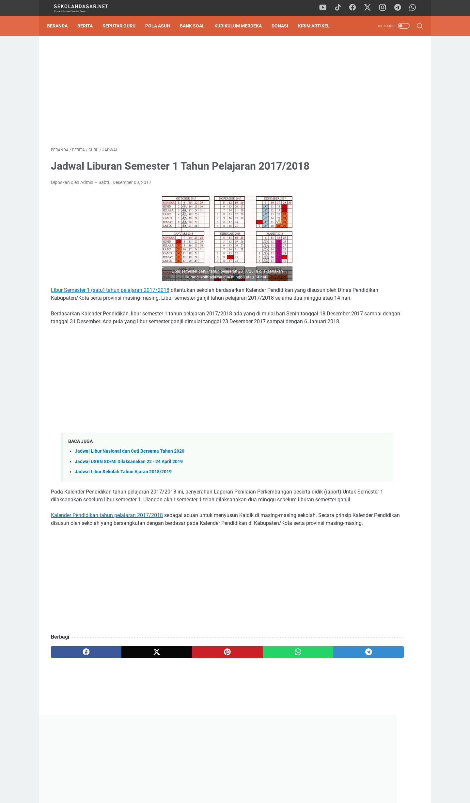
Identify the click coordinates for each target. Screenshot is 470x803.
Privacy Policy (235, 779)
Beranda (61, 25)
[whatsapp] (414, 8)
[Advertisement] (174, 93)
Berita (89, 25)
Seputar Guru (122, 25)
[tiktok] (341, 8)
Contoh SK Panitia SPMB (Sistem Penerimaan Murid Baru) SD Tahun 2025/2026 (367, 376)
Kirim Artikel (318, 25)
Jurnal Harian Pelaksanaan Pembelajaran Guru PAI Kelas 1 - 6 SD (366, 289)
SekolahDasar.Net (245, 792)
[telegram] (399, 8)
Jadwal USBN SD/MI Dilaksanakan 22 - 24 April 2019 (129, 497)
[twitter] (370, 8)
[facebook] (355, 8)
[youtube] (326, 8)
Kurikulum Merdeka (242, 25)
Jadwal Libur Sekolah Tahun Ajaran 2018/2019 (123, 507)
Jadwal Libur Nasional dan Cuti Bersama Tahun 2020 (129, 487)
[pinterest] (174, 703)
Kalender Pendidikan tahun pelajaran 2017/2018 (107, 558)
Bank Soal (196, 25)
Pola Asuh (161, 25)
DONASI (283, 25)
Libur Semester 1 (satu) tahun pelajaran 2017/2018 (110, 310)
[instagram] (385, 8)
